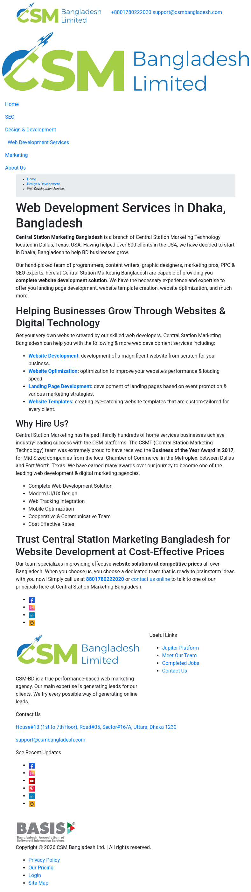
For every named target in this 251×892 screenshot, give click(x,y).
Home (12, 104)
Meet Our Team (179, 655)
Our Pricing (41, 868)
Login (35, 875)
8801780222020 (105, 579)
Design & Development (30, 130)
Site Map (39, 883)
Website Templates (50, 402)
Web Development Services (38, 142)
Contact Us (174, 671)
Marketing (16, 155)
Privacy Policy (44, 860)
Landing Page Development (60, 386)
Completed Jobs (180, 663)
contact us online (150, 579)
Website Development (54, 356)
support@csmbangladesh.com (187, 12)
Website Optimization (53, 371)
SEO (10, 117)
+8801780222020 (131, 12)
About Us (15, 168)
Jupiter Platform (180, 648)
